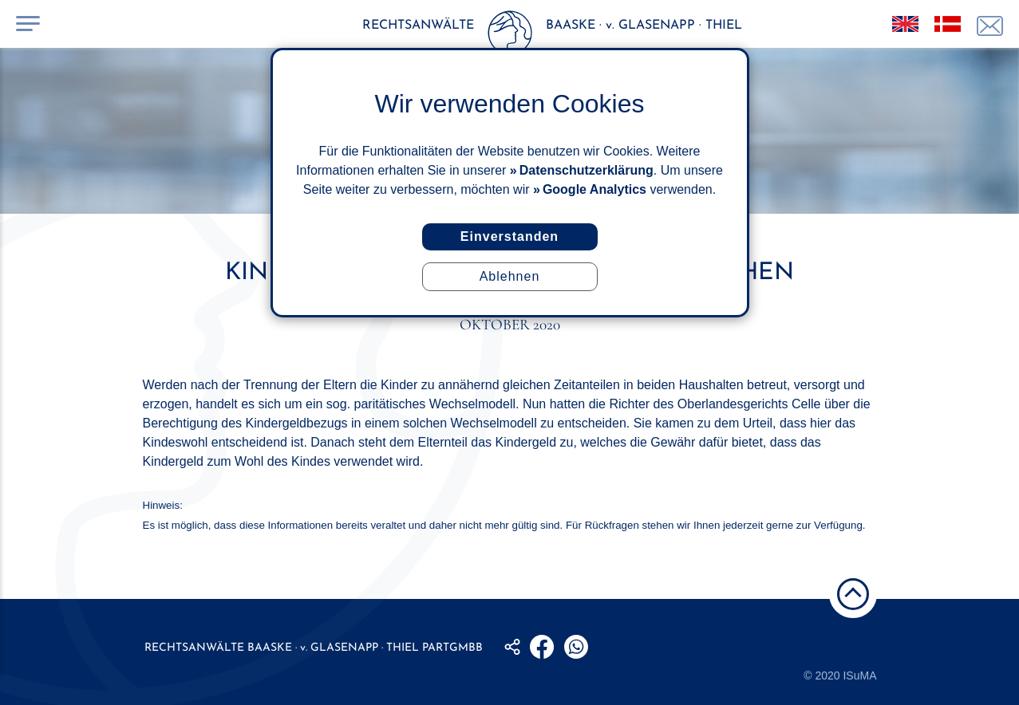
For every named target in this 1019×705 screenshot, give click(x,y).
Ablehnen (510, 276)
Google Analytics (594, 189)
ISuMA (859, 675)
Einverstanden (509, 236)
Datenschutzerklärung (586, 170)
